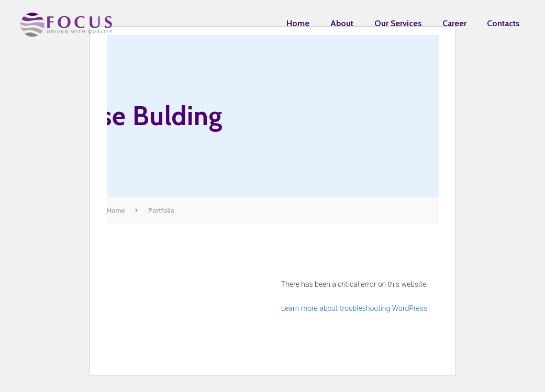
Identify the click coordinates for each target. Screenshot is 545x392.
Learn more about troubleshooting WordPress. (355, 308)
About (341, 23)
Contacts (503, 23)
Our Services (397, 23)
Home (297, 23)
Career (454, 23)
